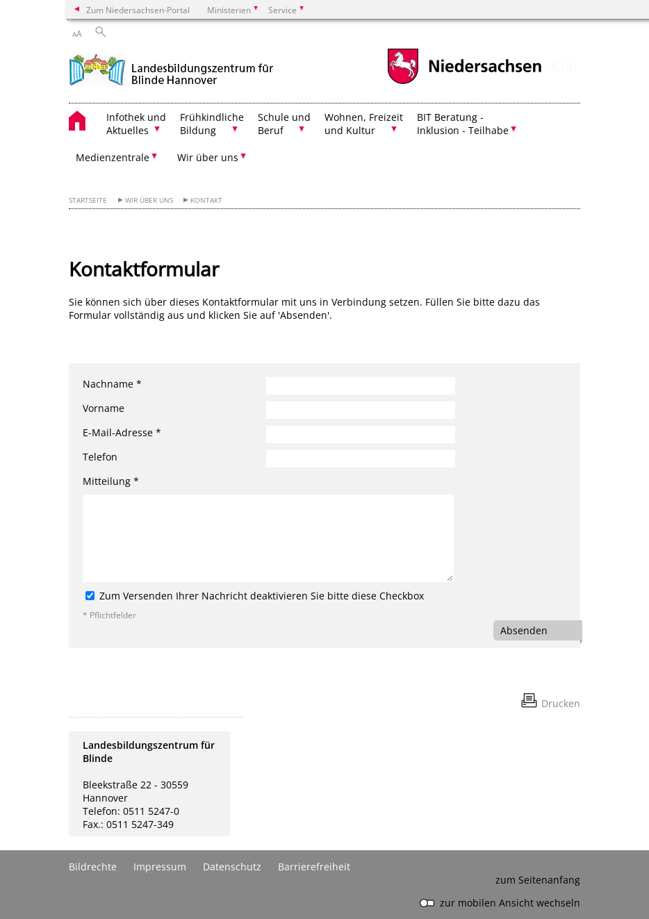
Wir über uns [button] (207, 157)
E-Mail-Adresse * (122, 432)
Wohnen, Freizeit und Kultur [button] (363, 123)
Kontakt (206, 200)
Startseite (88, 200)
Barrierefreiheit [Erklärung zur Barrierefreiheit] (314, 866)
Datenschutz (232, 866)
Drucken (560, 703)
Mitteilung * (111, 481)
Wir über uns (149, 200)
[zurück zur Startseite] (171, 68)
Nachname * (112, 383)
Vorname (103, 408)
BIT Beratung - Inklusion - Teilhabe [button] (463, 123)
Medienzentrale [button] (112, 157)
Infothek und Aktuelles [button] (136, 123)
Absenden (524, 630)
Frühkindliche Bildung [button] (212, 123)
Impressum (159, 866)
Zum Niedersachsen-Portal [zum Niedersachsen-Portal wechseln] (138, 9)
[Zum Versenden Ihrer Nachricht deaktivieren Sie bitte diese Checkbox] (90, 595)
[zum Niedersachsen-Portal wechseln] (464, 82)
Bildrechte (93, 866)
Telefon (100, 456)
